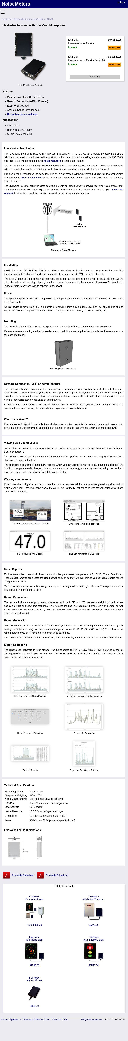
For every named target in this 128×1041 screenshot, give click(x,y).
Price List (95, 76)
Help (66, 1019)
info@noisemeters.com (92, 1019)
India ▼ (121, 2)
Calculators (56, 1019)
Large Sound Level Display (30, 552)
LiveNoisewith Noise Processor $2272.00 (93, 910)
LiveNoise (37, 19)
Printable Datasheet (23, 875)
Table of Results (30, 769)
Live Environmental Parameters (84, 552)
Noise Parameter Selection (30, 732)
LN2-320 (24, 177)
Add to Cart (114, 48)
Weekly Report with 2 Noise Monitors (84, 695)
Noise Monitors (22, 19)
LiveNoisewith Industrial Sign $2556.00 (93, 951)
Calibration (38, 1019)
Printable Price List (57, 875)
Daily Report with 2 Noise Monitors (30, 694)
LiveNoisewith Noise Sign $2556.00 (34, 951)
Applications (15, 1019)
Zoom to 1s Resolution (84, 732)
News (47, 1019)
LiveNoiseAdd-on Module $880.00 (34, 991)
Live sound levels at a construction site (30, 522)
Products (6, 19)
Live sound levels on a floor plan (84, 522)
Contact (4, 1019)
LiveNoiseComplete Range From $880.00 (34, 910)
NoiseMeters (16, 4)
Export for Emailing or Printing (84, 769)
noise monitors (52, 161)
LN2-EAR (37, 177)
